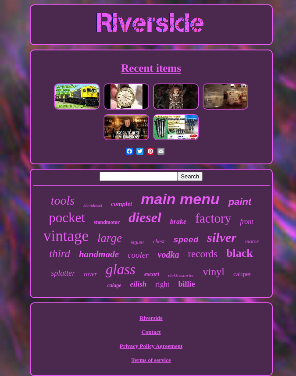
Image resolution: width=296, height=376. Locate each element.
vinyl (214, 271)
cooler (138, 254)
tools (63, 200)
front (246, 221)
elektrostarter (181, 275)
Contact (150, 332)
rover (90, 274)
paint (240, 201)
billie (186, 284)
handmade (99, 254)
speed (185, 240)
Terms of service (151, 360)
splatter (63, 273)
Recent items (151, 68)
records (203, 253)
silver (221, 237)
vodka (168, 254)
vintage (66, 236)
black (239, 253)
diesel (144, 217)
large (109, 238)
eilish (138, 284)
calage (114, 285)
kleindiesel (92, 205)
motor (252, 241)
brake (178, 221)
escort (151, 274)
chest (159, 241)
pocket (67, 217)
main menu (180, 199)
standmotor (107, 222)
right (162, 284)
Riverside (151, 318)
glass (121, 269)
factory (213, 218)
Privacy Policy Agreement (151, 346)
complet (121, 203)
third (59, 253)
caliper (242, 273)
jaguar (137, 242)
